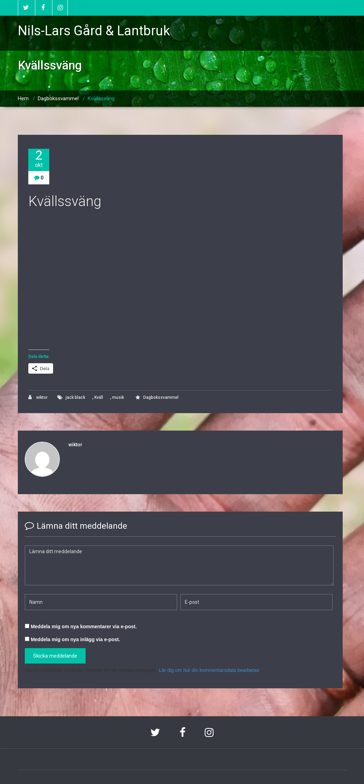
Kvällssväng (101, 98)
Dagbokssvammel (58, 98)
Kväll (98, 397)
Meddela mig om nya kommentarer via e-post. (84, 626)
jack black (75, 397)
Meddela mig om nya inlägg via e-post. (75, 639)
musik (118, 397)
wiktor (38, 397)
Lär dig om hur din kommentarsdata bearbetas (209, 670)
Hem (23, 98)
